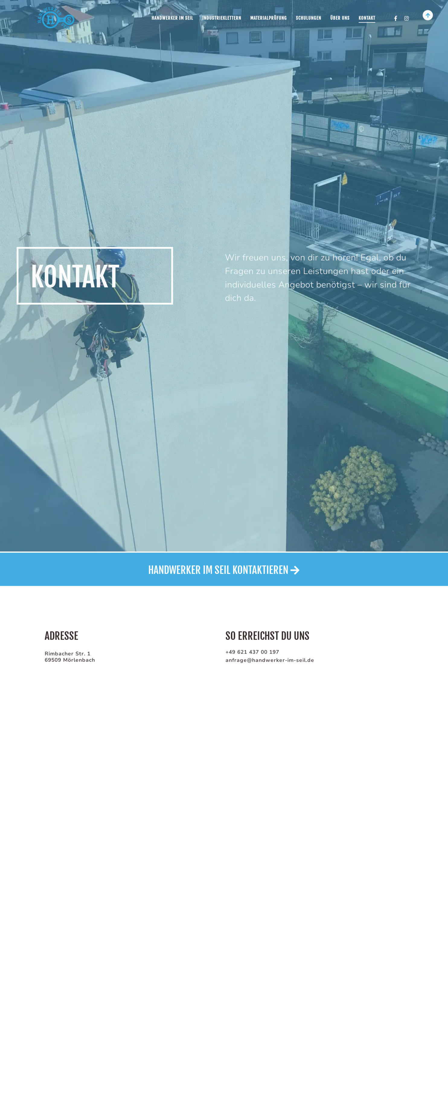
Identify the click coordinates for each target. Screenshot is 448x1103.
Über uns (340, 15)
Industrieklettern (221, 15)
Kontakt (367, 15)
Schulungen (308, 15)
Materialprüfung (268, 15)
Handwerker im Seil (172, 15)
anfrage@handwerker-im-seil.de (270, 660)
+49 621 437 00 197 (252, 652)
